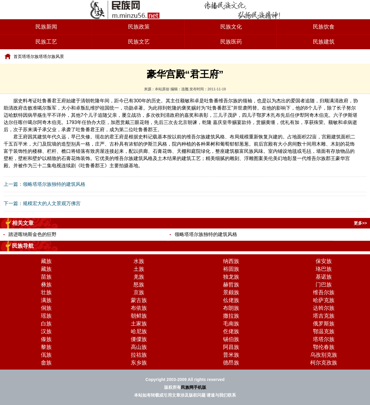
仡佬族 (231, 331)
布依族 (139, 308)
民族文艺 (139, 42)
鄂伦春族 (324, 347)
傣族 (46, 339)
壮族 (46, 292)
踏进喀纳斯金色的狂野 (32, 234)
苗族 (46, 277)
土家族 (139, 324)
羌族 (138, 277)
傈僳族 (139, 339)
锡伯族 (231, 339)
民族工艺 (46, 42)
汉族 (46, 331)
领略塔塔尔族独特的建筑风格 (54, 184)
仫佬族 (231, 300)
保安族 (324, 261)
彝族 (46, 285)
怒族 (138, 285)
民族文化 (231, 27)
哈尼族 (139, 331)
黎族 (46, 347)
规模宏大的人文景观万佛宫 (52, 203)
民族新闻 (46, 27)
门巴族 (324, 285)
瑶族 (46, 316)
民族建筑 (324, 42)
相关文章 (23, 223)
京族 (138, 292)
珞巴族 (324, 269)
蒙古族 (139, 300)
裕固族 (231, 269)
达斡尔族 (324, 308)
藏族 (46, 261)
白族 (46, 324)
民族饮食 (324, 27)
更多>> (360, 223)
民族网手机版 (193, 387)
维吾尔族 (324, 292)
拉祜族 (139, 355)
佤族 (46, 355)
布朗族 (231, 308)
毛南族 (231, 324)
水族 (138, 261)
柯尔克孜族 (323, 363)
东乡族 (139, 363)
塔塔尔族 (30, 56)
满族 (46, 300)
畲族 (46, 363)
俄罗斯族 (324, 324)
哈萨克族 (324, 300)
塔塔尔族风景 (51, 56)
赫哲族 (231, 285)
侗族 (46, 308)
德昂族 (231, 363)
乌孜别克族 (323, 355)
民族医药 (231, 42)
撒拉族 (231, 316)
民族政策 (139, 27)
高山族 (139, 347)
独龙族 (231, 277)
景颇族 (231, 292)
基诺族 (324, 277)
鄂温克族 (324, 331)
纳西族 (231, 261)
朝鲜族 (139, 316)
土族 (138, 269)
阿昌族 (231, 347)
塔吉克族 (324, 316)
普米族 (231, 355)
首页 (18, 56)
